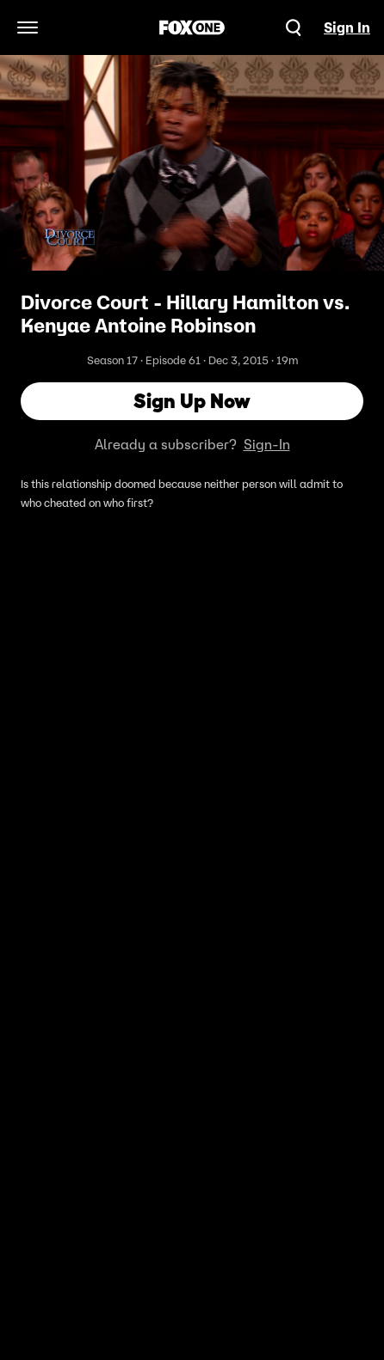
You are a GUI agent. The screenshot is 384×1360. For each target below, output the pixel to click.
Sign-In (267, 444)
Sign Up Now (192, 400)
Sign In (347, 27)
